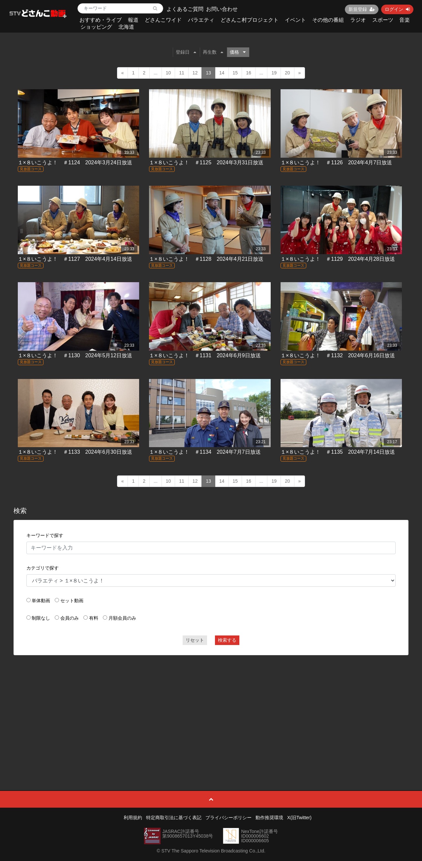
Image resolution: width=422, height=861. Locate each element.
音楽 (404, 20)
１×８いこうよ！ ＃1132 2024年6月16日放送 (338, 355)
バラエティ (201, 20)
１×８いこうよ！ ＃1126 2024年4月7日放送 (336, 162)
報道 (133, 20)
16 (248, 72)
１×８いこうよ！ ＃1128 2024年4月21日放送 (206, 259)
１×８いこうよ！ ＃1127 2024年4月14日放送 (75, 259)
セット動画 (71, 600)
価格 (238, 52)
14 (222, 72)
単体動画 (41, 600)
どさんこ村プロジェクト (250, 20)
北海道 (126, 27)
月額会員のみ (122, 618)
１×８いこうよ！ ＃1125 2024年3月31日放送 (206, 162)
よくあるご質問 (184, 9)
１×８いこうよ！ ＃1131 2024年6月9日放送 (204, 355)
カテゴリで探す (42, 568)
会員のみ (69, 618)
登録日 (186, 52)
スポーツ (382, 20)
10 (168, 72)
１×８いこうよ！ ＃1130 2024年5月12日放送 (75, 355)
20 (287, 72)
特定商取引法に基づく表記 (173, 817)
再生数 (213, 52)
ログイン (397, 9)
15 (235, 72)
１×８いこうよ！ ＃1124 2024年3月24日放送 (75, 162)
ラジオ (358, 20)
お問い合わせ (222, 9)
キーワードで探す (44, 535)
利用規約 (133, 817)
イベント (295, 20)
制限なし (41, 618)
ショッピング (96, 27)
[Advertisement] (211, 708)
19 (274, 72)
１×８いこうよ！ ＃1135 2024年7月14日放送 (338, 452)
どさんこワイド (163, 20)
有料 (93, 618)
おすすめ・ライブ (100, 20)
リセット (195, 640)
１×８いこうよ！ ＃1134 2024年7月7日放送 (204, 452)
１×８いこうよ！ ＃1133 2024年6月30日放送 (75, 452)
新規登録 (361, 9)
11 (181, 72)
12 (195, 72)
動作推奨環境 (269, 817)
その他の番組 (328, 20)
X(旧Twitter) (299, 817)
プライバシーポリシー (228, 817)
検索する (227, 640)
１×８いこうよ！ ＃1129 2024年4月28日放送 (338, 259)
